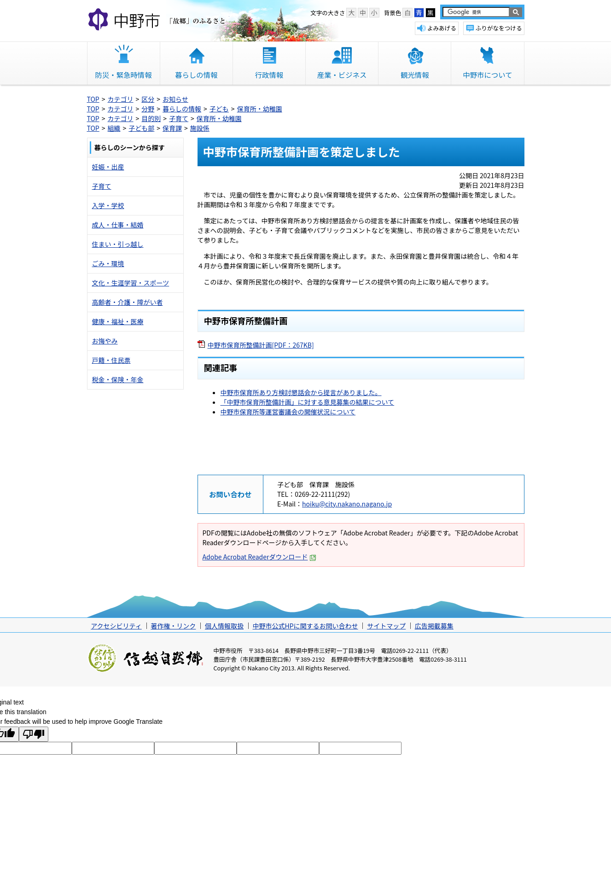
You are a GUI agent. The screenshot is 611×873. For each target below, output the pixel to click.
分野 (147, 108)
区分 (147, 99)
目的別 (151, 118)
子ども (219, 108)
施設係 (199, 128)
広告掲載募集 (434, 625)
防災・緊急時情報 (123, 75)
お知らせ (175, 99)
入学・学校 (108, 205)
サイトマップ (386, 625)
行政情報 (269, 75)
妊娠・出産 (108, 166)
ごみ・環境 (108, 263)
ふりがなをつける (499, 27)
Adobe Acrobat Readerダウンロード (259, 556)
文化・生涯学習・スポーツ (130, 282)
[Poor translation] (33, 734)
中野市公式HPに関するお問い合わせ (305, 625)
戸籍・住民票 (111, 360)
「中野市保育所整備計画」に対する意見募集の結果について (308, 402)
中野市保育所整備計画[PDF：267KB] (261, 344)
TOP (93, 99)
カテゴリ (121, 99)
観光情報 (415, 75)
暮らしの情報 (196, 75)
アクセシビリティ (116, 625)
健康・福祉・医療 (118, 321)
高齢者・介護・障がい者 (127, 302)
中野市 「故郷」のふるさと (158, 20)
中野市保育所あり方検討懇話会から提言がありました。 (301, 392)
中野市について (487, 75)
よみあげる (441, 27)
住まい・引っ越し (118, 244)
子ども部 (141, 128)
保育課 (172, 128)
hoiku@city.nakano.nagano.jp (347, 503)
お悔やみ (105, 340)
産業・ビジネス (342, 75)
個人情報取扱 (224, 625)
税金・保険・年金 (118, 379)
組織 (114, 128)
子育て (178, 118)
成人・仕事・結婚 (118, 224)
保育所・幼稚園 (259, 108)
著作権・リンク (173, 625)
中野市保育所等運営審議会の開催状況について (288, 411)
